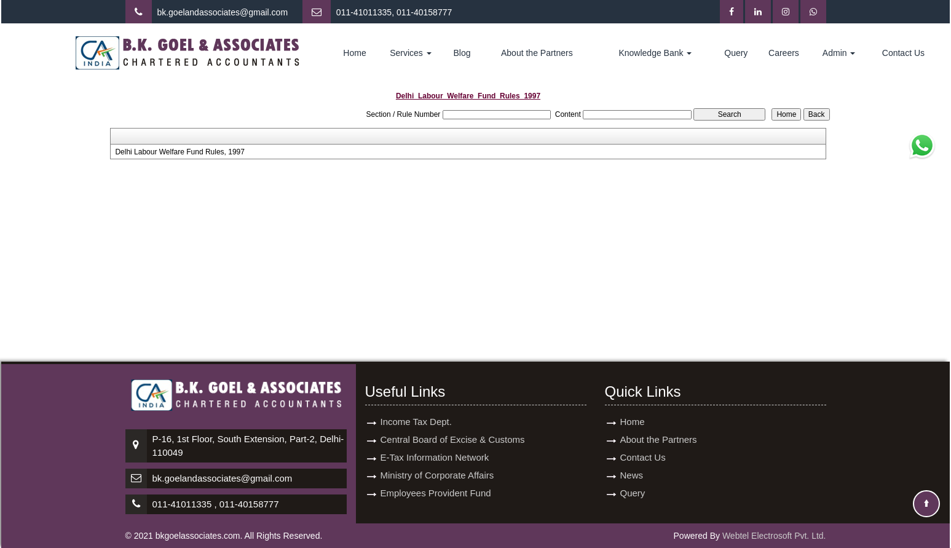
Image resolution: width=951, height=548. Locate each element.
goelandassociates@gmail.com (228, 12)
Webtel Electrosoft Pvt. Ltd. (774, 536)
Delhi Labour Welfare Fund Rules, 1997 (180, 152)
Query (736, 53)
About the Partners (537, 53)
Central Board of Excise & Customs (453, 439)
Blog (462, 53)
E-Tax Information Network (435, 457)
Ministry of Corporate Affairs (437, 475)
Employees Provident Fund (436, 493)
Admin (839, 53)
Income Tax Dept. (416, 421)
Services (411, 53)
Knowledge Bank (655, 53)
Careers (783, 53)
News (632, 475)
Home (354, 53)
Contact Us (903, 53)
